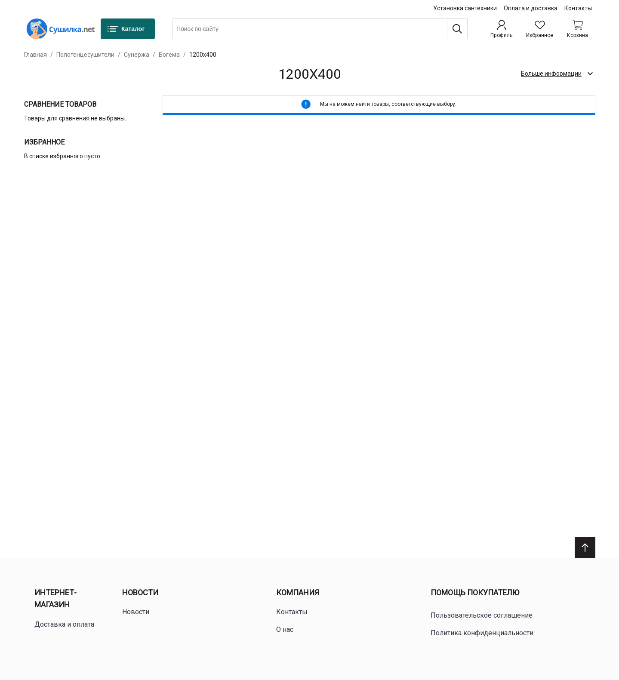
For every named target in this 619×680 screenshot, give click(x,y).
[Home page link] (60, 28)
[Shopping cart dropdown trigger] (577, 28)
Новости (140, 592)
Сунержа (136, 54)
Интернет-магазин (55, 598)
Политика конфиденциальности (482, 633)
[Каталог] (128, 28)
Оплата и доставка (530, 8)
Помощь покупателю (475, 592)
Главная (35, 54)
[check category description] (556, 73)
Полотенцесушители (85, 54)
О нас (284, 629)
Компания (297, 592)
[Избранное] (539, 28)
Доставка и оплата (64, 624)
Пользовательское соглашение (482, 615)
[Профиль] (501, 28)
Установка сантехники (465, 8)
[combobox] (320, 28)
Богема (169, 54)
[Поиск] (457, 29)
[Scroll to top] (585, 547)
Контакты (578, 8)
